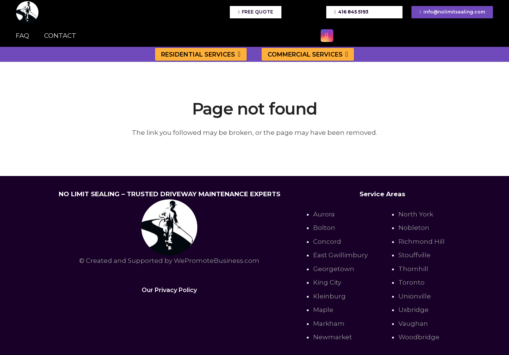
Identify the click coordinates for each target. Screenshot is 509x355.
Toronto (411, 282)
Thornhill (413, 269)
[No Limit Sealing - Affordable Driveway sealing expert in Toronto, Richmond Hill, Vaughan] (27, 12)
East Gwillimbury (340, 255)
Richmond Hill (421, 241)
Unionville (414, 296)
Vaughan (413, 323)
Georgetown (333, 269)
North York (415, 214)
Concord (327, 241)
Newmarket (332, 337)
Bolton (324, 227)
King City (327, 282)
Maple (323, 309)
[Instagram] (327, 35)
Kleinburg (329, 296)
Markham (329, 323)
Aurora (324, 214)
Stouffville (414, 255)
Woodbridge (418, 337)
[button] (238, 54)
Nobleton (413, 227)
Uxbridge (413, 309)
